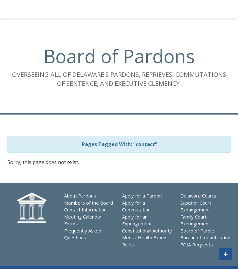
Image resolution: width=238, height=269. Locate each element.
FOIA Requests (196, 244)
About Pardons (80, 196)
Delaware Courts (198, 196)
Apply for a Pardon (142, 196)
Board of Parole (197, 231)
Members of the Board (88, 203)
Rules (128, 244)
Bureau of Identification (205, 237)
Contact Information (85, 209)
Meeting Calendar (83, 217)
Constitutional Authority (147, 231)
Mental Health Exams (145, 237)
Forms (71, 223)
